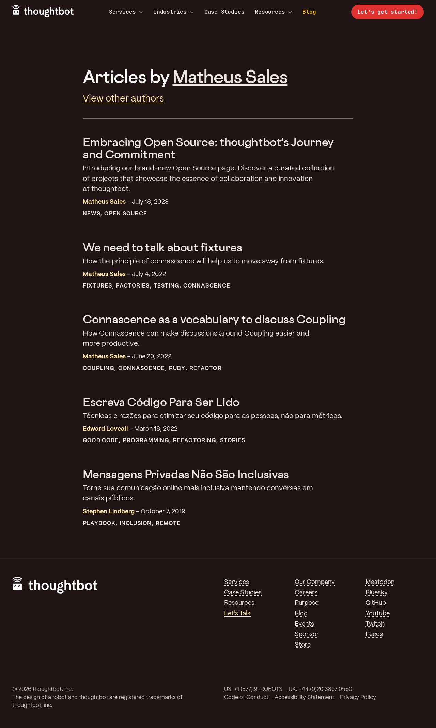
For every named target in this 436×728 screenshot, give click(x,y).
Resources (273, 12)
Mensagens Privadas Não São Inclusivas (186, 474)
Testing (167, 286)
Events (304, 624)
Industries (173, 12)
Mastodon (379, 582)
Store (303, 645)
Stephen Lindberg (109, 512)
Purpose (306, 603)
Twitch (375, 624)
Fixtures (97, 286)
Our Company (315, 582)
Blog (309, 11)
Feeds (374, 634)
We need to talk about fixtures (162, 247)
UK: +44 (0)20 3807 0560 (320, 689)
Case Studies (224, 11)
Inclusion (136, 523)
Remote (168, 523)
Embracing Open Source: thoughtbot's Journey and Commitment (208, 148)
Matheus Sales (229, 76)
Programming (146, 440)
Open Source (125, 213)
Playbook (99, 523)
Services (126, 12)
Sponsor (307, 634)
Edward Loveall (105, 429)
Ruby (177, 368)
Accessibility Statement (304, 697)
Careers (306, 593)
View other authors (123, 99)
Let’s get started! (387, 11)
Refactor (205, 368)
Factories (133, 286)
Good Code (101, 440)
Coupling (98, 368)
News (91, 213)
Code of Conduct (246, 697)
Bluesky (376, 593)
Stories (233, 440)
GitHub (375, 603)
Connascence (206, 286)
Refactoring (194, 440)
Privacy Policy (358, 697)
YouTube (377, 613)
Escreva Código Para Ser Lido (161, 402)
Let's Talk (237, 613)
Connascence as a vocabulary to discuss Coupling (214, 319)
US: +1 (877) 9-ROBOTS (253, 689)
